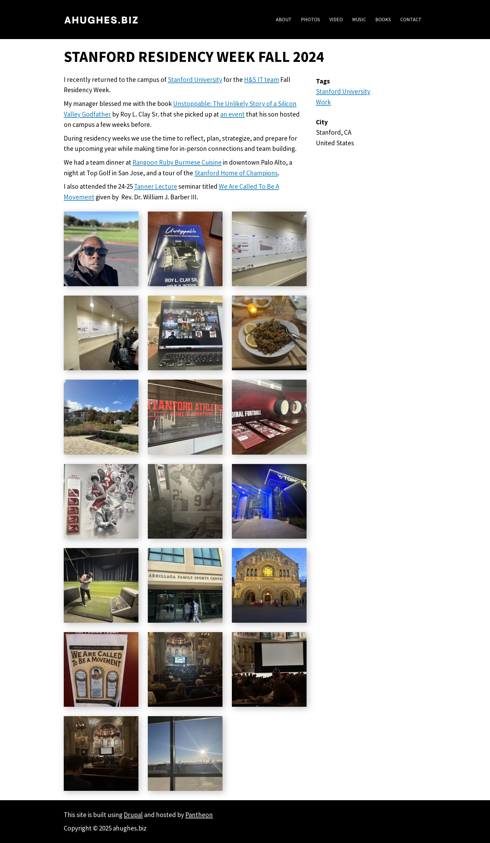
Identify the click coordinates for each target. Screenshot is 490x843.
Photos (310, 19)
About (284, 19)
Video (336, 19)
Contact (411, 19)
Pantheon (199, 815)
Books (383, 19)
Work (323, 102)
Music (359, 19)
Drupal (133, 815)
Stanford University (343, 91)
